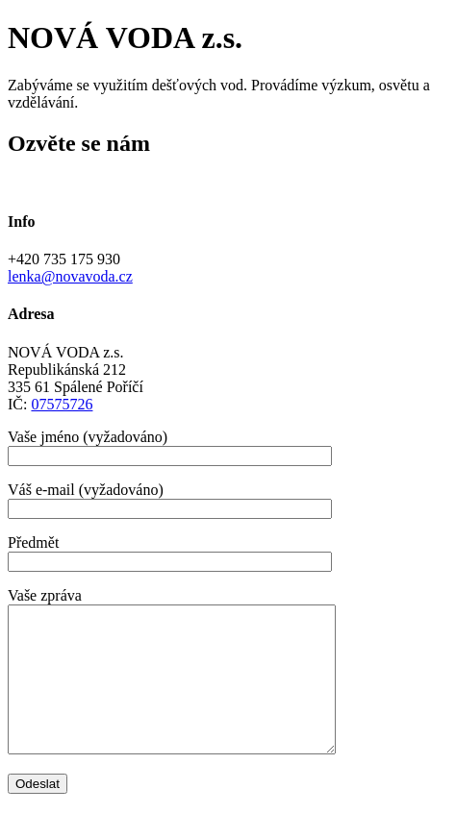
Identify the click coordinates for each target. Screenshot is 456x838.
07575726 (61, 404)
